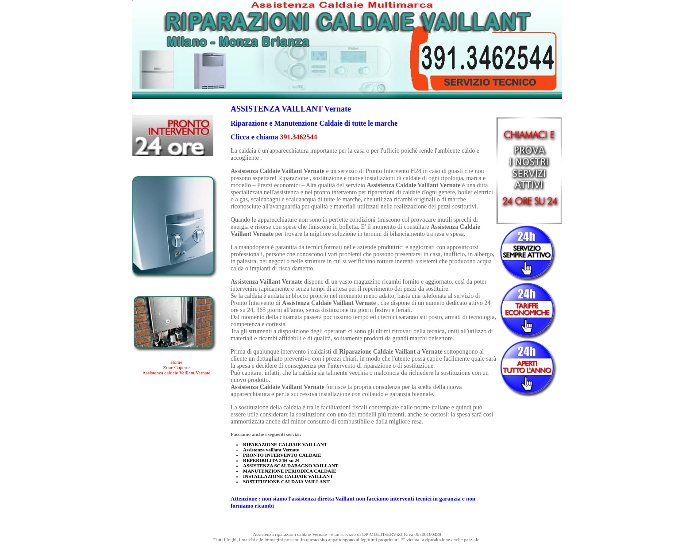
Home (176, 362)
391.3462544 (298, 137)
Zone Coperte (176, 367)
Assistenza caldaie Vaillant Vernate (177, 372)
